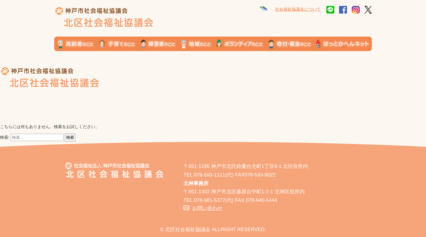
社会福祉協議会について (298, 9)
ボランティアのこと (243, 44)
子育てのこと (120, 44)
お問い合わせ (207, 208)
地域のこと (199, 44)
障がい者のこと (161, 44)
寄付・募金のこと (292, 44)
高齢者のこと (76, 44)
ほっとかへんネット (344, 44)
